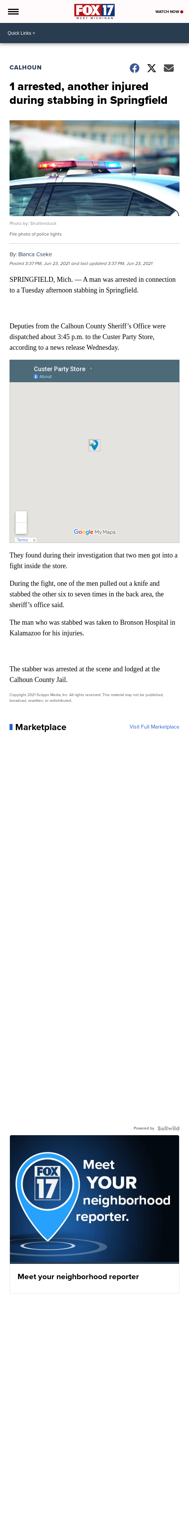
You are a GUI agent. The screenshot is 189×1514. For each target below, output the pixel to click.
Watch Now (169, 12)
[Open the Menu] (13, 11)
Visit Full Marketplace (154, 727)
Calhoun (26, 67)
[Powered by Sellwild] (168, 1128)
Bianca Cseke (35, 254)
